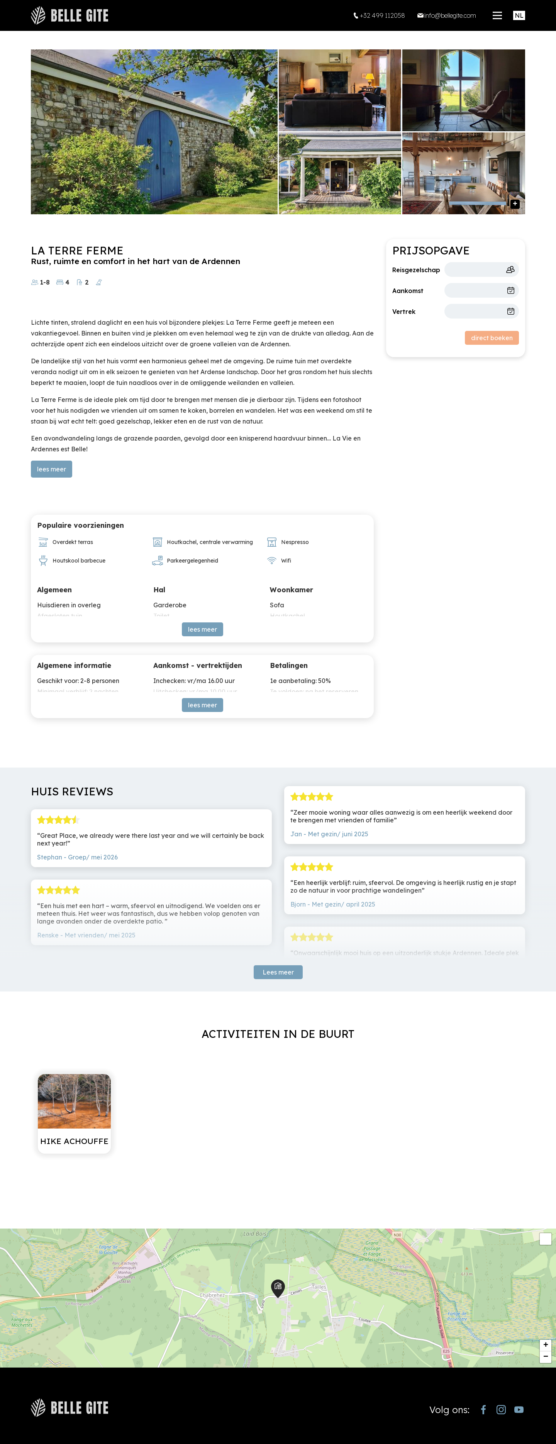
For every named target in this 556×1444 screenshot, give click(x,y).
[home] (69, 15)
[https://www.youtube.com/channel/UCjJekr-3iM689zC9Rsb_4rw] (519, 1409)
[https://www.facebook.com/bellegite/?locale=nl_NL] (483, 1409)
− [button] (545, 1357)
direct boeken (492, 338)
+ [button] (545, 1345)
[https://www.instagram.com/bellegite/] (501, 1409)
